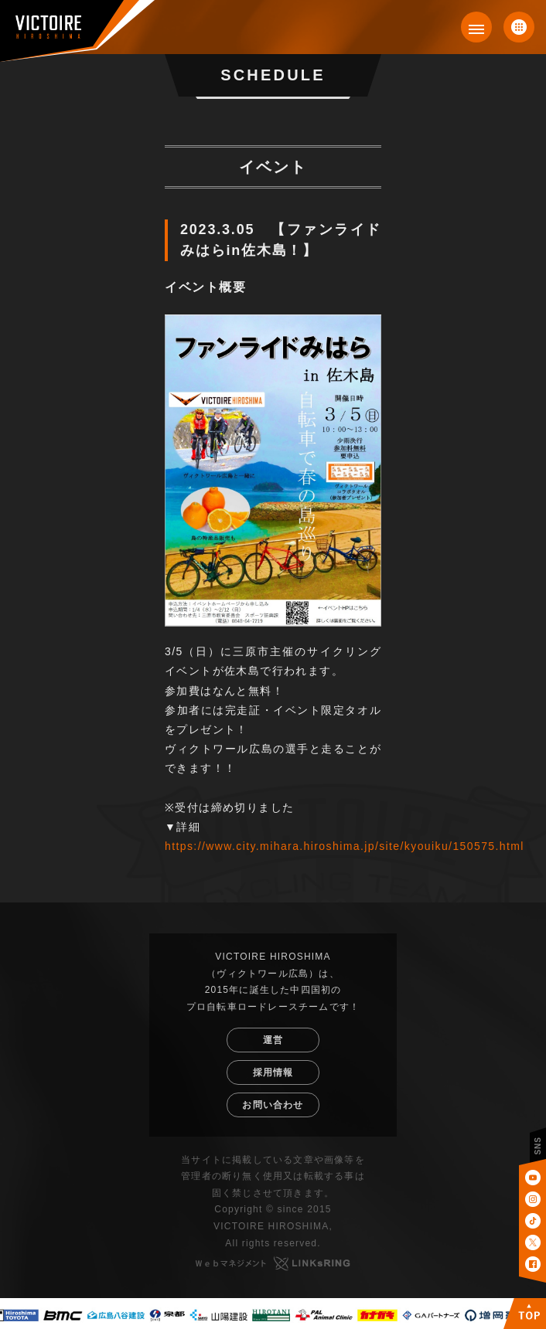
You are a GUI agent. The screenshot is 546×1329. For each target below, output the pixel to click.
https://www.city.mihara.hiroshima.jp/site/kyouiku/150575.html (344, 846)
